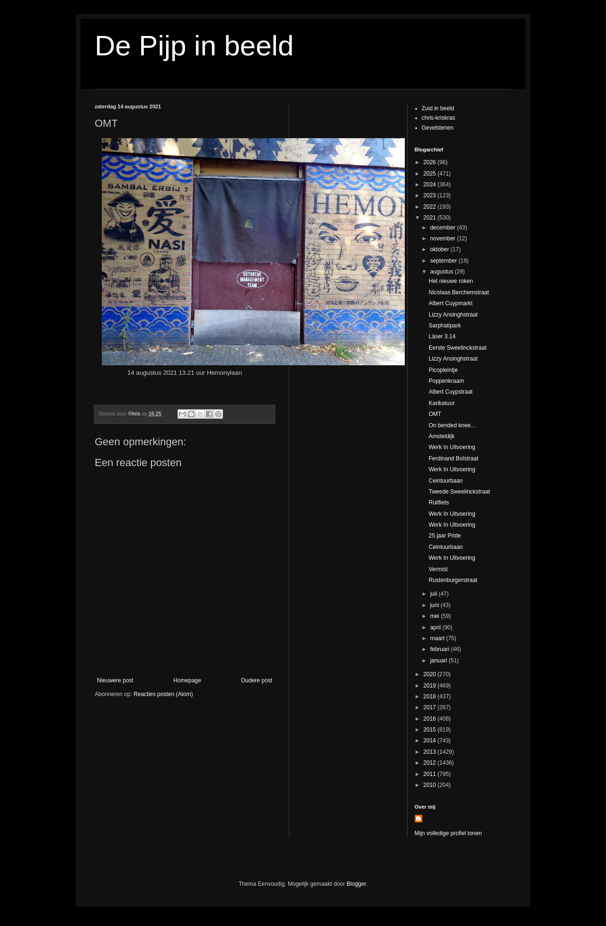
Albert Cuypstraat (450, 391)
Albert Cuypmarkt (450, 303)
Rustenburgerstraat (452, 580)
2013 (430, 752)
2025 (430, 173)
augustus (442, 271)
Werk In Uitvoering (451, 447)
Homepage (187, 680)
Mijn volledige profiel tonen (448, 833)
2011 (430, 774)
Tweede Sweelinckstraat (459, 491)
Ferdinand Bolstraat (453, 458)
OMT (434, 414)
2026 (430, 162)
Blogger (356, 884)
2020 (430, 674)
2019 (430, 685)
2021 (430, 217)
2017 (430, 707)
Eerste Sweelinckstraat (457, 347)
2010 (430, 785)
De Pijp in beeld (194, 46)
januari (439, 660)
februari (440, 649)
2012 (430, 762)
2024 (430, 184)
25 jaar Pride (444, 535)
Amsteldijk (441, 436)
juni (435, 605)
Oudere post (256, 680)
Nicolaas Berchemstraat (458, 292)
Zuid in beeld (438, 108)
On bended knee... (451, 425)
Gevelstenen (438, 127)
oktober (440, 249)
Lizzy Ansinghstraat (452, 314)
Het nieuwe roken (450, 281)
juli (434, 594)
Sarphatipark (444, 325)
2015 (430, 729)
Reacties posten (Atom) (163, 694)
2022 (430, 206)
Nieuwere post (115, 680)
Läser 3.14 (441, 336)
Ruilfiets (438, 502)
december (443, 227)
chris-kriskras (438, 118)
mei (435, 616)
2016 (430, 718)
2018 (430, 696)
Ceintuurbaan (445, 480)
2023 (430, 195)
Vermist (437, 569)
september (444, 260)
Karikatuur (441, 403)
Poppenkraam (446, 381)
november (443, 238)
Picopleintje (442, 370)
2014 (430, 740)
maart (438, 638)
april (436, 627)
